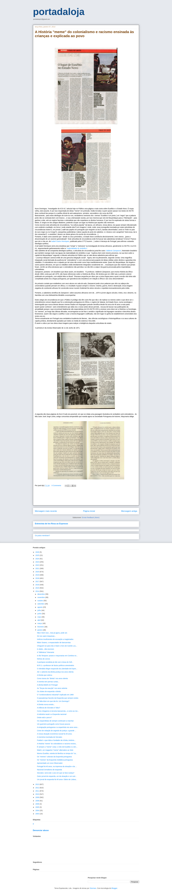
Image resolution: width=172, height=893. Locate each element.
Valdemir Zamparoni (113, 251)
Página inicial (89, 511)
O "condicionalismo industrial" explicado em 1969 (55, 695)
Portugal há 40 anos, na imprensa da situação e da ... (57, 766)
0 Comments (56, 485)
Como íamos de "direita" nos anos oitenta (52, 678)
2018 (37, 578)
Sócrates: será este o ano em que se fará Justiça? (55, 773)
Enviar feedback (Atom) (90, 517)
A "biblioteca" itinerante (45, 652)
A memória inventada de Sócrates (49, 737)
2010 (37, 794)
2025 (37, 555)
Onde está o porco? (44, 717)
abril (39, 620)
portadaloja (58, 11)
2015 (37, 588)
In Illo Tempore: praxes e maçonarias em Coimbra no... (57, 656)
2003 (37, 814)
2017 (37, 581)
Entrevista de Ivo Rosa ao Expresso (51, 523)
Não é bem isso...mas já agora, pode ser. (52, 633)
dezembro (41, 594)
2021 (37, 568)
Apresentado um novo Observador (50, 763)
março (40, 623)
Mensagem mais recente (46, 511)
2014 (37, 591)
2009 (37, 797)
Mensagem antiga (129, 511)
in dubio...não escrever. (45, 649)
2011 (37, 791)
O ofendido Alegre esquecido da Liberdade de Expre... (57, 669)
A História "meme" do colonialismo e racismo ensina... (57, 744)
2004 (37, 810)
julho (39, 610)
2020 (37, 572)
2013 (37, 784)
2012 (37, 788)
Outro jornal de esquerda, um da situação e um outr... (57, 776)
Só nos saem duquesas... (46, 636)
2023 (37, 562)
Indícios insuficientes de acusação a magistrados (55, 639)
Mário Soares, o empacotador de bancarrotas (54, 642)
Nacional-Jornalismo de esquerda (49, 770)
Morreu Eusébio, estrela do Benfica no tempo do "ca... (57, 753)
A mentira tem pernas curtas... (48, 682)
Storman (93, 888)
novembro (41, 597)
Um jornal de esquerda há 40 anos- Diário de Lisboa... (57, 779)
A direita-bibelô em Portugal (47, 685)
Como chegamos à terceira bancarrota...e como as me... (58, 711)
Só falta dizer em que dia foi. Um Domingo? (53, 701)
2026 (37, 552)
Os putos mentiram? (42, 535)
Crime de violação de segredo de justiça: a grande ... (56, 731)
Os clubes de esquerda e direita (49, 691)
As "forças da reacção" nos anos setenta (52, 688)
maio (39, 617)
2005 (37, 807)
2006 (37, 804)
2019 (37, 575)
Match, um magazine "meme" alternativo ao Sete (55, 750)
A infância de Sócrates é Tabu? (48, 708)
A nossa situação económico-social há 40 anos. (54, 734)
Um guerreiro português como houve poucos (53, 724)
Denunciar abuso (41, 830)
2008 (37, 801)
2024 (37, 559)
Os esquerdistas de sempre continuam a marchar (55, 721)
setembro (41, 604)
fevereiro (40, 627)
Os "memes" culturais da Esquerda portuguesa (54, 757)
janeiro (40, 630)
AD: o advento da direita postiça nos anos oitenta (55, 672)
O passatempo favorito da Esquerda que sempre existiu (57, 698)
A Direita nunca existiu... (46, 704)
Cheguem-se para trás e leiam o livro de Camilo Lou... (57, 646)
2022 (37, 565)
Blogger (114, 888)
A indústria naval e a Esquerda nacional (51, 714)
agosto (40, 607)
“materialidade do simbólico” (76, 248)
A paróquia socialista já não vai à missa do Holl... (55, 662)
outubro (40, 601)
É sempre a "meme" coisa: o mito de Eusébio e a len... (57, 747)
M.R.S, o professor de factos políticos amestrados (55, 665)
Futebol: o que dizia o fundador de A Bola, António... (56, 740)
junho (39, 614)
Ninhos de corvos (43, 659)
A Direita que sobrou (44, 675)
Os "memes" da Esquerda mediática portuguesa (55, 760)
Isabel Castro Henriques (60, 241)
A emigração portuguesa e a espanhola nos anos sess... (58, 727)
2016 (37, 585)
